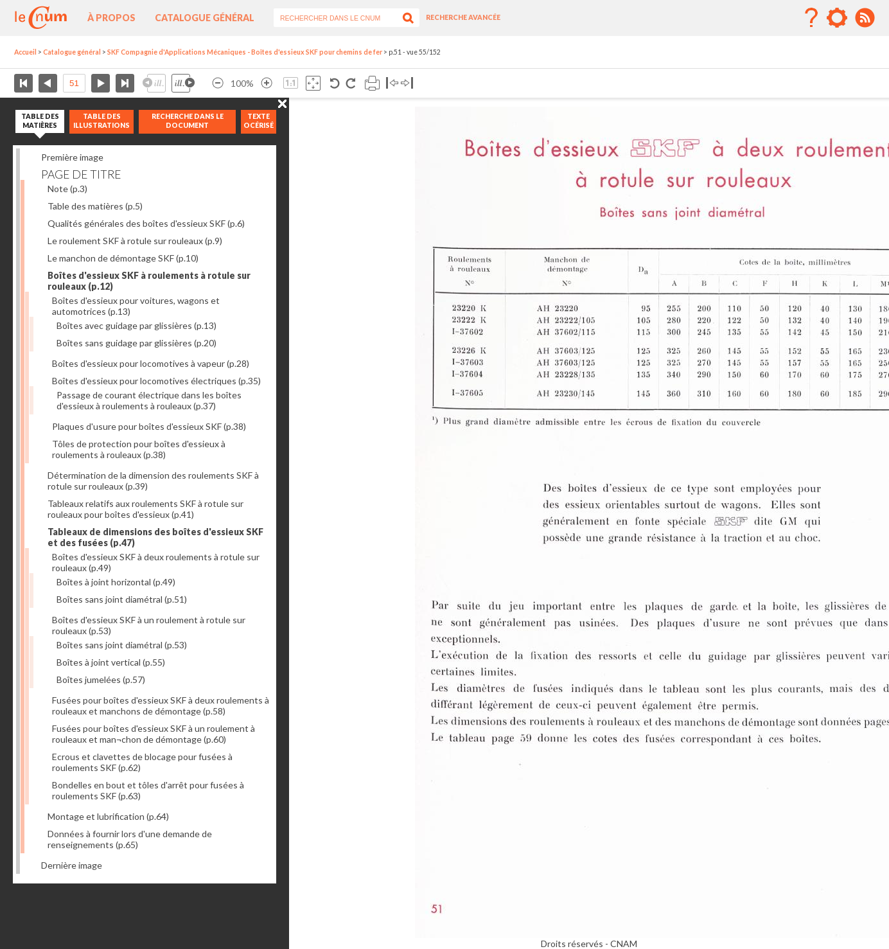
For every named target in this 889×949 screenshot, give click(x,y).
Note (67, 188)
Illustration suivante (183, 83)
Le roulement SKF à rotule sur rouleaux (135, 240)
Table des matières (95, 205)
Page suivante (100, 83)
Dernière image (71, 865)
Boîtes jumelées (101, 679)
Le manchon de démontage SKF (123, 258)
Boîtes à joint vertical (111, 662)
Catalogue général (204, 17)
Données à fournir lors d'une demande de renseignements (130, 839)
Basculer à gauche (392, 83)
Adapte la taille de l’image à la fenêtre (313, 83)
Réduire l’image (218, 83)
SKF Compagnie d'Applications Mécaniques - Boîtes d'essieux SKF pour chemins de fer (244, 52)
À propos (111, 17)
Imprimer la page (372, 83)
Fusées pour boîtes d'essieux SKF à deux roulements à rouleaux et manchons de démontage (160, 705)
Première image (72, 157)
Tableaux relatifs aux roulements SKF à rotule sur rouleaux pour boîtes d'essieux (145, 509)
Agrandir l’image (266, 83)
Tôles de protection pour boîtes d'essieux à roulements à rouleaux (138, 449)
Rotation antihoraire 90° (335, 83)
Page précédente (48, 83)
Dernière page (125, 83)
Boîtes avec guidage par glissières (136, 325)
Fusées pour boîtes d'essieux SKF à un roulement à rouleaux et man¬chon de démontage (153, 734)
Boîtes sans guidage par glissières (136, 342)
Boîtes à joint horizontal (116, 581)
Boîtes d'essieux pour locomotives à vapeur (150, 363)
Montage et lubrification (108, 816)
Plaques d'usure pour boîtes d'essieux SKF (149, 426)
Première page (23, 83)
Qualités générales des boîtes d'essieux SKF (146, 223)
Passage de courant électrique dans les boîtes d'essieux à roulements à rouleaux (149, 400)
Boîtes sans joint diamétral (122, 599)
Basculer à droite (407, 83)
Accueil (25, 52)
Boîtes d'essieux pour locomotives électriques (156, 380)
